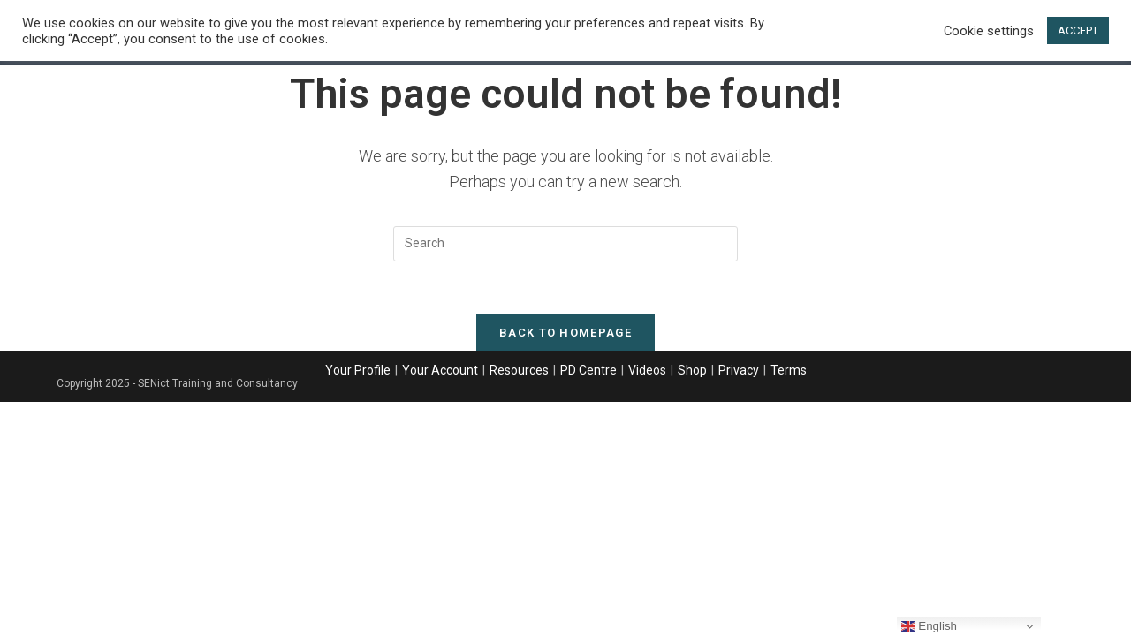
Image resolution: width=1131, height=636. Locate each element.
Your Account (440, 370)
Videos (647, 370)
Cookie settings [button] (989, 31)
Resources (519, 370)
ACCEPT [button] (1078, 30)
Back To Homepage (565, 332)
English (929, 626)
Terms (788, 370)
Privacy (738, 370)
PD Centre (588, 370)
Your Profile (358, 370)
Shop (692, 370)
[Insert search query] (565, 243)
